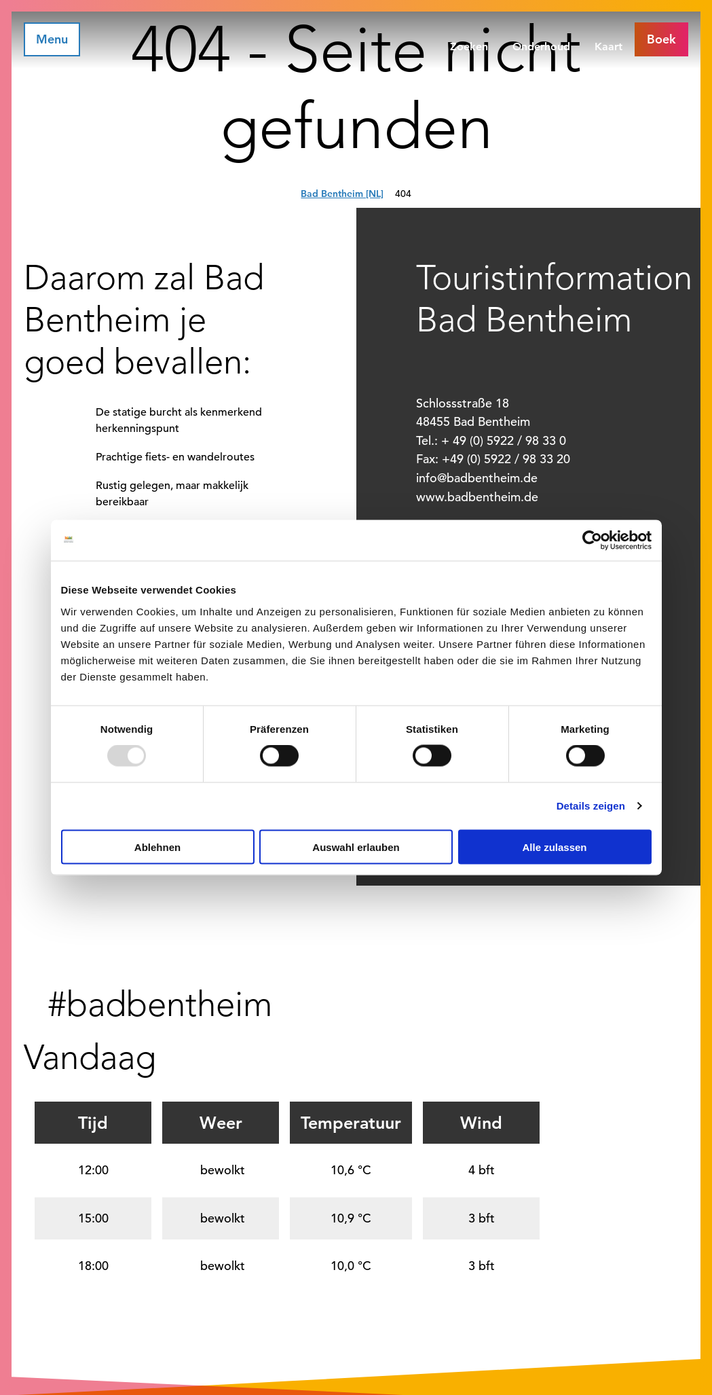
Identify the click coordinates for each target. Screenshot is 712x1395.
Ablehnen (157, 846)
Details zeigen (591, 806)
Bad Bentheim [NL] (342, 193)
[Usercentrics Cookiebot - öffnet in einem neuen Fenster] (592, 540)
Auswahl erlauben (355, 846)
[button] (661, 39)
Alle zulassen (554, 846)
